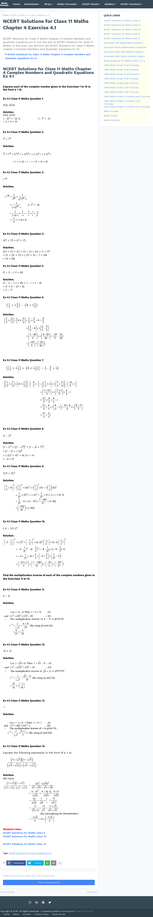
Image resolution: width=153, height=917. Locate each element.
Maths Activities (112, 120)
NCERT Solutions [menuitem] (131, 4)
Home (6, 15)
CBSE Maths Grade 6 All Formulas (121, 92)
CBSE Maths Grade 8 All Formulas (121, 83)
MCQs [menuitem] (47, 4)
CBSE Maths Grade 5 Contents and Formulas (127, 96)
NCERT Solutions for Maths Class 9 (24, 832)
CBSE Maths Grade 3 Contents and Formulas (127, 107)
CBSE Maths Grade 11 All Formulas (121, 69)
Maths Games (111, 115)
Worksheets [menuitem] (31, 4)
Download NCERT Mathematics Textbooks (125, 47)
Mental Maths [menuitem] (21, 12)
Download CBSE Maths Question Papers (124, 56)
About (16, 914)
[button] (2, 12)
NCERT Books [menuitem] (90, 4)
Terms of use (58, 914)
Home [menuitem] (16, 4)
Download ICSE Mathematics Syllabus (123, 43)
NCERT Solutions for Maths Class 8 (122, 38)
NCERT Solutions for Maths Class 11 (122, 25)
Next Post (91, 892)
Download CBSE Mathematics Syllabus (123, 52)
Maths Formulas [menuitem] (66, 4)
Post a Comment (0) (49, 882)
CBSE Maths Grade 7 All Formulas (121, 87)
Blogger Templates (84, 911)
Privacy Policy (42, 914)
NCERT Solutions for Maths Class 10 (122, 29)
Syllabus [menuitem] (110, 4)
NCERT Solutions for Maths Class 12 (24, 844)
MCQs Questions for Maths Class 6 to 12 (124, 61)
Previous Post (7, 892)
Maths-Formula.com (64, 911)
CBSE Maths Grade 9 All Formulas (121, 78)
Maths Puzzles (111, 111)
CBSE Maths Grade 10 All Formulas (121, 74)
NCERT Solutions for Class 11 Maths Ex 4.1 (30, 853)
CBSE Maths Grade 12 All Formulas (121, 65)
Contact (27, 914)
